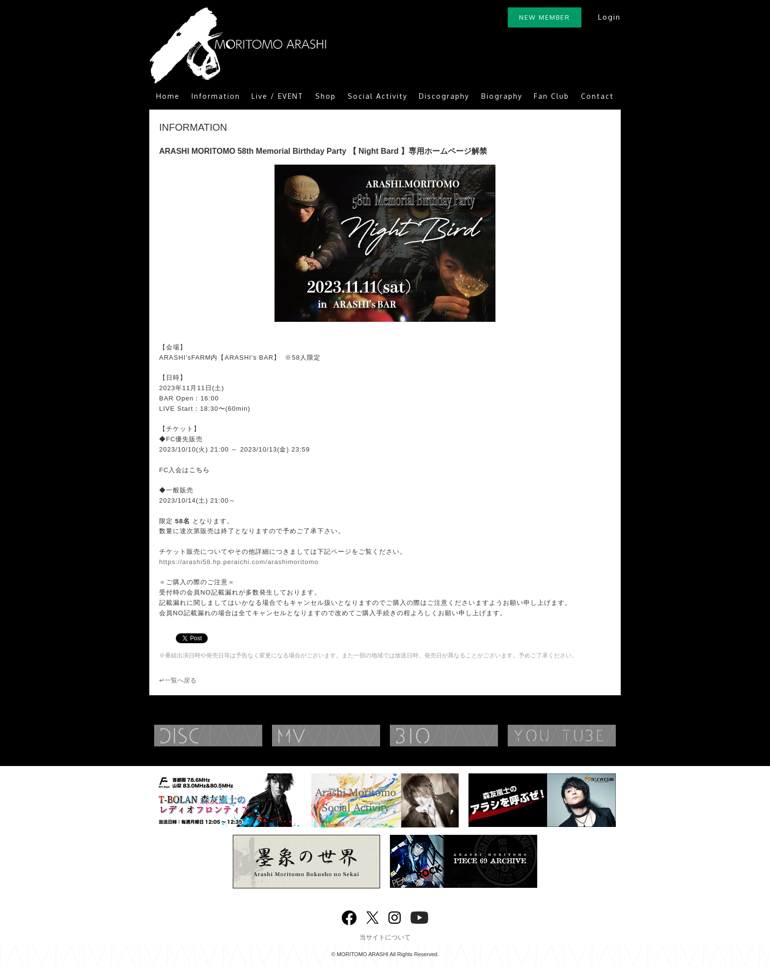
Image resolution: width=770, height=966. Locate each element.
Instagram (394, 916)
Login (609, 17)
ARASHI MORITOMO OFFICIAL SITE (237, 45)
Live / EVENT (277, 96)
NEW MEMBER (544, 17)
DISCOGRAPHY (228, 735)
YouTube (581, 735)
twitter (372, 916)
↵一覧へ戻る (177, 680)
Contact (597, 96)
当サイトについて (385, 937)
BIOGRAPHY (463, 735)
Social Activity (378, 96)
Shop (325, 96)
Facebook (349, 915)
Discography (444, 96)
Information (216, 96)
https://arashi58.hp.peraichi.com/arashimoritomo (238, 562)
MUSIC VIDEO (345, 735)
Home (168, 96)
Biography (501, 96)
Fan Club (551, 96)
